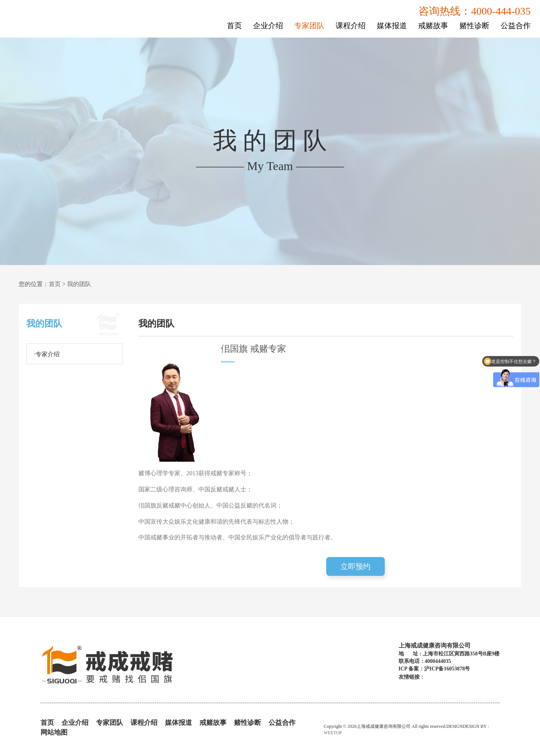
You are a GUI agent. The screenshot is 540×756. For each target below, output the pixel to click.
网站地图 (54, 732)
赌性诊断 (474, 25)
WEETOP (333, 732)
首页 (234, 25)
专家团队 (309, 25)
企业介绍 (268, 25)
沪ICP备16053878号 (447, 669)
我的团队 (79, 284)
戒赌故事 (433, 25)
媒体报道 (392, 25)
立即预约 (355, 566)
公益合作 (516, 25)
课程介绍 (351, 25)
